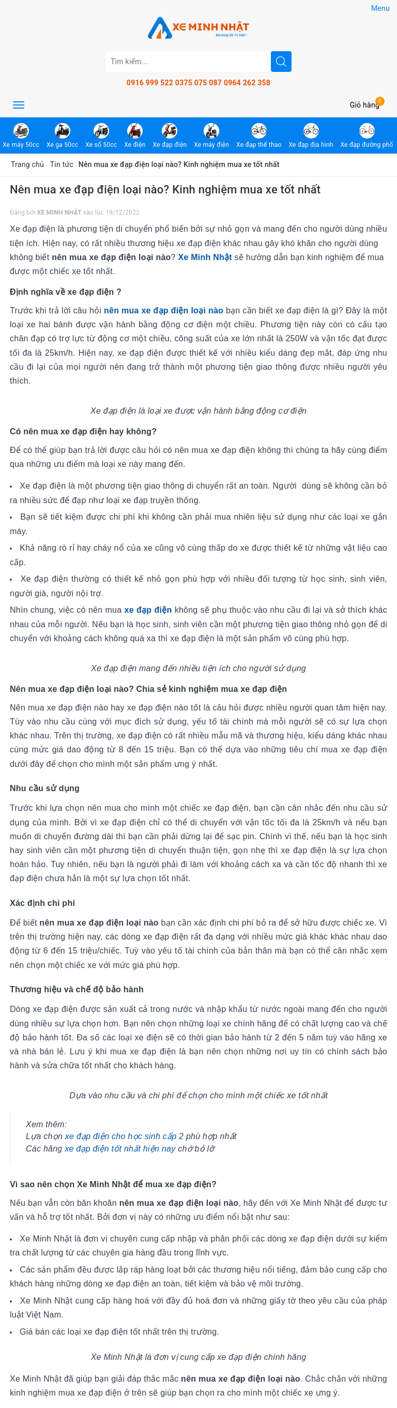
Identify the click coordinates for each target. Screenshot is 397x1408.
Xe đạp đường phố (366, 135)
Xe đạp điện (169, 135)
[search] (281, 61)
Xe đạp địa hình (310, 135)
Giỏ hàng (364, 105)
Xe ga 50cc (63, 135)
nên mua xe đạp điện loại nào (163, 310)
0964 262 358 (247, 83)
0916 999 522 (150, 83)
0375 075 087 (198, 83)
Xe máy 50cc (21, 135)
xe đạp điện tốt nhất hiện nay (120, 1148)
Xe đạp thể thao (259, 135)
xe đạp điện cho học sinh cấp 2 (124, 1136)
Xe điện (135, 135)
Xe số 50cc (101, 135)
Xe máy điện (211, 135)
